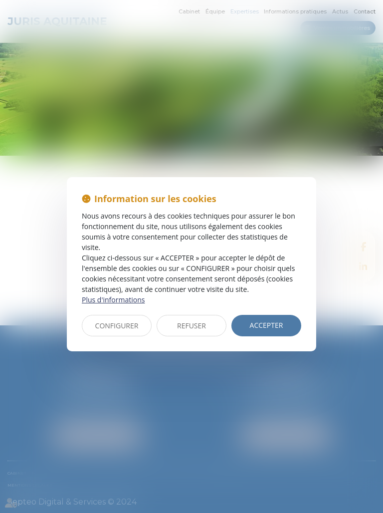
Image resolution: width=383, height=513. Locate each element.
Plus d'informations (113, 299)
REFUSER (191, 325)
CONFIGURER (117, 325)
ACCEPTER (266, 325)
